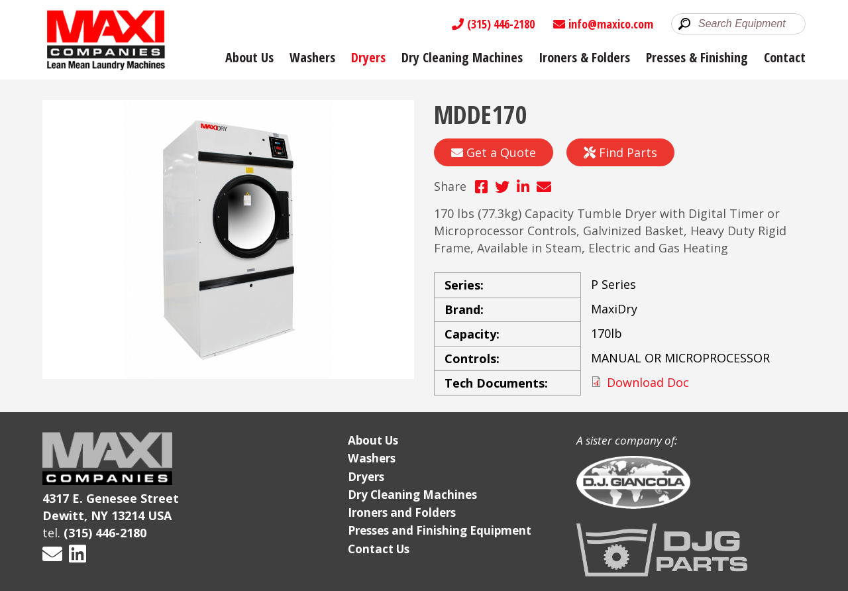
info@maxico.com (603, 24)
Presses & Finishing (697, 57)
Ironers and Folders (402, 512)
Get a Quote (493, 152)
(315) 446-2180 (493, 24)
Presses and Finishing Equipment (439, 530)
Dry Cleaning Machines (462, 57)
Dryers (368, 57)
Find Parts (620, 152)
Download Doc (648, 382)
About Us (249, 57)
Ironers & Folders (584, 57)
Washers (312, 57)
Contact (785, 57)
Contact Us (378, 549)
